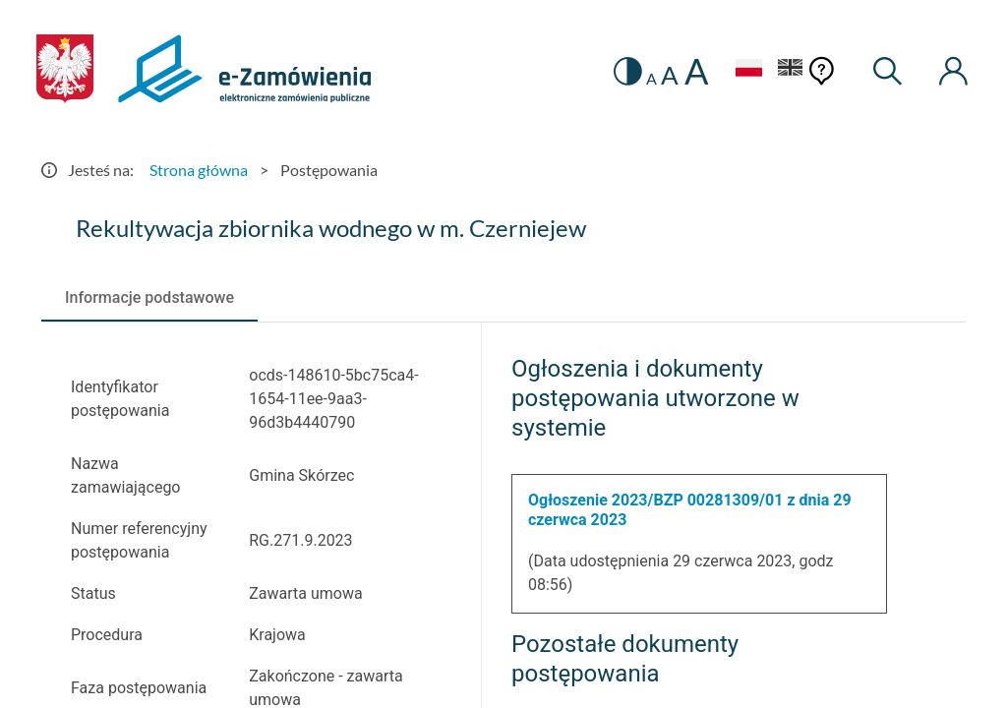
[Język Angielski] (790, 70)
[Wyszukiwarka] (888, 71)
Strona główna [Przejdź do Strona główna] (198, 169)
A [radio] (651, 79)
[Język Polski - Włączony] (748, 70)
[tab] (149, 298)
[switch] (628, 71)
